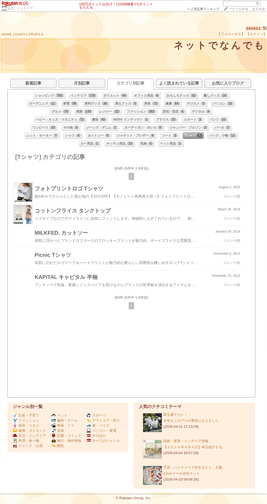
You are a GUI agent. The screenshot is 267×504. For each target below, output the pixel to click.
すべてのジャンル (103, 441)
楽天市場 (258, 9)
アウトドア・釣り (103, 420)
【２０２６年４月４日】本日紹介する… (194, 447)
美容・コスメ (26, 425)
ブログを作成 (238, 9)
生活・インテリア (20, 8)
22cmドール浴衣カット (181, 473)
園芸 (57, 446)
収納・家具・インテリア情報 (185, 441)
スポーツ (96, 415)
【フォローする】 (231, 34)
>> (203, 9)
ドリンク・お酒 (28, 446)
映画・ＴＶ (62, 425)
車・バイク (98, 425)
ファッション (26, 420)
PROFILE (36, 34)
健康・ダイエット (29, 431)
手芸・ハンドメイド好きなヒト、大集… (194, 467)
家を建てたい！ (175, 415)
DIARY (20, 34)
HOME (6, 34)
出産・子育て (26, 415)
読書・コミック (66, 436)
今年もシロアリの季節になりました (191, 421)
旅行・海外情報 (66, 441)
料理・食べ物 (26, 441)
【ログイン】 (256, 34)
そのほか (96, 436)
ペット (59, 415)
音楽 (57, 431)
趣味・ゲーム (64, 420)
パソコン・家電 (101, 431)
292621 (253, 28)
